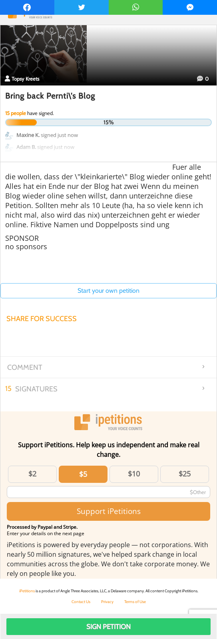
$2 (32, 473)
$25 (185, 473)
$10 (134, 473)
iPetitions (27, 590)
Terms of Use (135, 601)
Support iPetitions (109, 511)
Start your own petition (108, 290)
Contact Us (81, 601)
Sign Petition (108, 627)
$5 (83, 474)
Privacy (107, 601)
